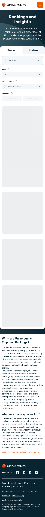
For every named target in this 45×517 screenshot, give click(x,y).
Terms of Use (7, 491)
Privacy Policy (20, 491)
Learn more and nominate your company (21, 452)
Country (11, 50)
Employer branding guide (12, 500)
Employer (33, 50)
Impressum (6, 496)
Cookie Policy (33, 491)
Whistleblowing (18, 496)
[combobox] (22, 60)
